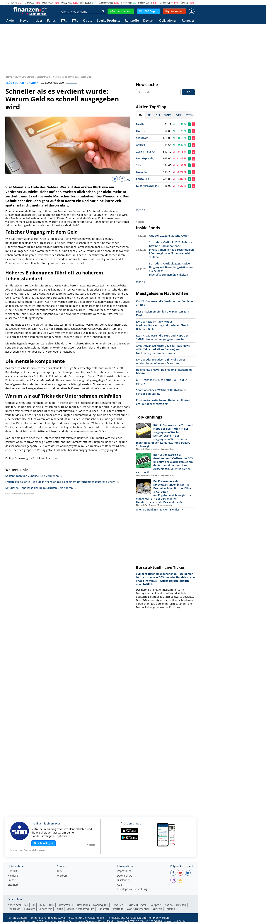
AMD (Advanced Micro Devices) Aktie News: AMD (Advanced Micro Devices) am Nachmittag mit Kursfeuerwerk (163, 332)
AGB (119, 884)
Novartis (141, 172)
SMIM (42, 905)
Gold (123, 2)
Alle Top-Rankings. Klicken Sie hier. (159, 493)
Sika (138, 165)
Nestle (140, 124)
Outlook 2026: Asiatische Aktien (169, 219)
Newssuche (147, 84)
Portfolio (118, 909)
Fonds (51, 21)
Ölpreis (157, 909)
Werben (62, 875)
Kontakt (12, 871)
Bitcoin (141, 2)
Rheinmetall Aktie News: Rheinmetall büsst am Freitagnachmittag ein (163, 385)
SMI (8, 2)
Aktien (11, 21)
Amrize (140, 144)
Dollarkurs (14, 909)
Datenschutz (124, 875)
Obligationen (168, 21)
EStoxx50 (103, 2)
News (24, 21)
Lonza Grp (142, 179)
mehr (140, 193)
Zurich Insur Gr (145, 151)
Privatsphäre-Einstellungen (134, 889)
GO (188, 92)
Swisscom (142, 138)
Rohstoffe (132, 21)
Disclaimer (123, 880)
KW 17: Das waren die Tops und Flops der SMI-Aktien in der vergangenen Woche (162, 320)
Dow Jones (83, 905)
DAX (63, 2)
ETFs (63, 21)
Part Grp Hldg (145, 158)
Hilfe (60, 871)
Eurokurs (29, 909)
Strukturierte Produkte (80, 909)
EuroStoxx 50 (66, 905)
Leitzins (170, 909)
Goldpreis (155, 905)
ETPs (74, 21)
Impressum (124, 871)
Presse (12, 880)
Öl (181, 2)
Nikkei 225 (118, 905)
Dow (44, 2)
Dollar (163, 2)
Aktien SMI (14, 905)
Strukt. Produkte (108, 21)
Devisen (148, 21)
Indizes (38, 21)
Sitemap (13, 884)
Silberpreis (45, 909)
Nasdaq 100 (100, 905)
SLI (33, 905)
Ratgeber (188, 21)
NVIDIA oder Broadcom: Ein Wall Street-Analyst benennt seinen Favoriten (161, 344)
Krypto (87, 21)
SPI (26, 2)
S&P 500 (133, 905)
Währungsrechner (138, 909)
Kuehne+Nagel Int (147, 185)
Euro (82, 2)
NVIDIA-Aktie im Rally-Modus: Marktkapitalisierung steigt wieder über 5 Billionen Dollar (162, 308)
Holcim (140, 131)
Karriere (13, 875)
